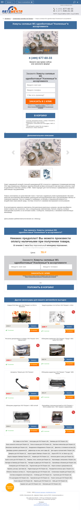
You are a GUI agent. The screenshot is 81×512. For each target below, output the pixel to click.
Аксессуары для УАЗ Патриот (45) (39, 441)
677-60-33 (63, 9)
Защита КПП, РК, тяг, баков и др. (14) (62, 453)
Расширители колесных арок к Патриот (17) (61, 468)
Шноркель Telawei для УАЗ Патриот (21, 372)
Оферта (29, 106)
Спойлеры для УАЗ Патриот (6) (42, 475)
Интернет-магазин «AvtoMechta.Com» (45, 492)
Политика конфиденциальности (38, 106)
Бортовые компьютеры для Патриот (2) (64, 444)
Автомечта (8, 18)
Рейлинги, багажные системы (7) (16, 471)
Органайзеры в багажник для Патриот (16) (64, 462)
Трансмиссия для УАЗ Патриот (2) (39, 478)
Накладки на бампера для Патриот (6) (15, 462)
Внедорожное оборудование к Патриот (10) (41, 447)
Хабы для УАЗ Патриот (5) (59, 481)
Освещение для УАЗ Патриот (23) (18, 465)
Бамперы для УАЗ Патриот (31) (59, 441)
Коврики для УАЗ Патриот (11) (40, 456)
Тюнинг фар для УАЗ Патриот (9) (23, 481)
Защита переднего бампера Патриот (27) (19, 456)
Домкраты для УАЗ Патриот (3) (17, 453)
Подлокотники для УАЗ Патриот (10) (40, 465)
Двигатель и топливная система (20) (65, 447)
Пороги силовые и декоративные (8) (62, 465)
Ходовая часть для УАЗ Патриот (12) (30, 484)
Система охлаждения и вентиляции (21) (21, 475)
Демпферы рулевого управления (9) (17, 450)
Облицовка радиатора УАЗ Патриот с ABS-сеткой (22, 405)
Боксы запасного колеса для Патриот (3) (17, 444)
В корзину (40, 115)
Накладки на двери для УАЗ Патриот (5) (39, 462)
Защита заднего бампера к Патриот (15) (39, 453)
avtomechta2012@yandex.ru (41, 505)
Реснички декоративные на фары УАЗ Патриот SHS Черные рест (22, 339)
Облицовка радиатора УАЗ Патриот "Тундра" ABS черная (57, 372)
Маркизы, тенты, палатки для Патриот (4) (38, 459)
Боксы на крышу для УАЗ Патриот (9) (41, 444)
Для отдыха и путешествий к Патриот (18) (62, 450)
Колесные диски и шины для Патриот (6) (62, 456)
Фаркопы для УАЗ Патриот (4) (42, 481)
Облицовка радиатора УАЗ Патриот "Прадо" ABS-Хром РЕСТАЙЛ (57, 339)
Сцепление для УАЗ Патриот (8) (62, 475)
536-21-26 (63, 11)
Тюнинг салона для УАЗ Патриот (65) (61, 478)
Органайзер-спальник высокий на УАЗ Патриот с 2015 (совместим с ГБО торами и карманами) (57, 406)
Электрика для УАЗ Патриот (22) (51, 484)
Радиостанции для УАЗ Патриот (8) (38, 468)
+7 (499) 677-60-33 (41, 503)
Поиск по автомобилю (24, 2)
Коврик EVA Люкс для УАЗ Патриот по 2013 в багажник (21, 305)
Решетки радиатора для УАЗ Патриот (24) (38, 471)
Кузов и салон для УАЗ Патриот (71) (15, 459)
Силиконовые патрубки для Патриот (23, 18)
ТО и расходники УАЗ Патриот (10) (19, 478)
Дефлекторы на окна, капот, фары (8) (38, 450)
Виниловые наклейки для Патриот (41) (16, 447)
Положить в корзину (40, 287)
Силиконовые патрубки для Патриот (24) (63, 471)
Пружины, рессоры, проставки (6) (16, 468)
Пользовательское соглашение (49, 276)
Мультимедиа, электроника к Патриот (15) (64, 459)
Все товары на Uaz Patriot (20, 441)
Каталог (9, 2)
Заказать (33, 326)
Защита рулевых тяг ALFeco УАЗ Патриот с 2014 (57, 305)
